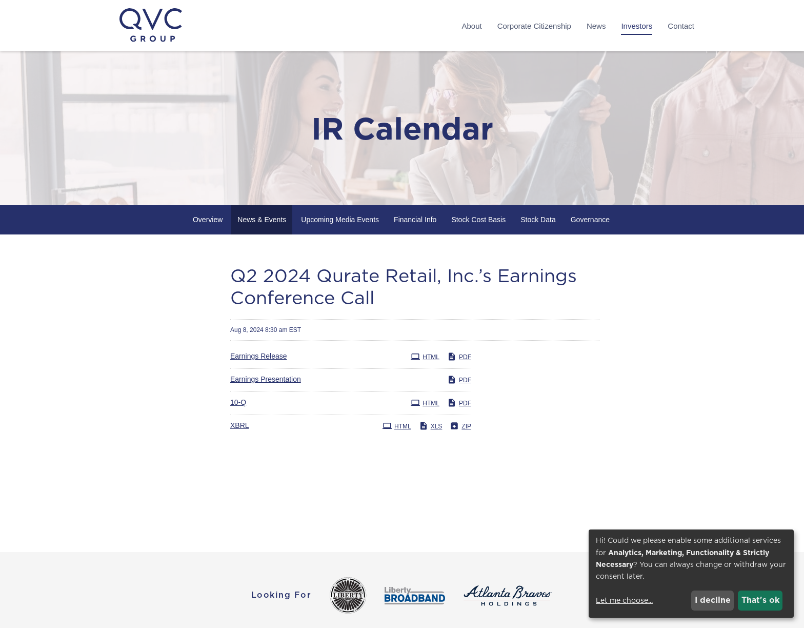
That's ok (760, 600)
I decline (713, 600)
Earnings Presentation (265, 379)
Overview (208, 219)
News (596, 26)
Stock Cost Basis (478, 219)
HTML (425, 356)
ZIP (460, 426)
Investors (636, 26)
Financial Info (415, 219)
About (471, 26)
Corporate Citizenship (534, 26)
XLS (431, 426)
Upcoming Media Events (340, 219)
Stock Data (537, 219)
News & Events (261, 219)
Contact (681, 26)
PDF (459, 356)
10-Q (238, 402)
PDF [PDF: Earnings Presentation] (459, 380)
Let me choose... (624, 600)
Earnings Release (258, 356)
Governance (590, 219)
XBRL (239, 425)
